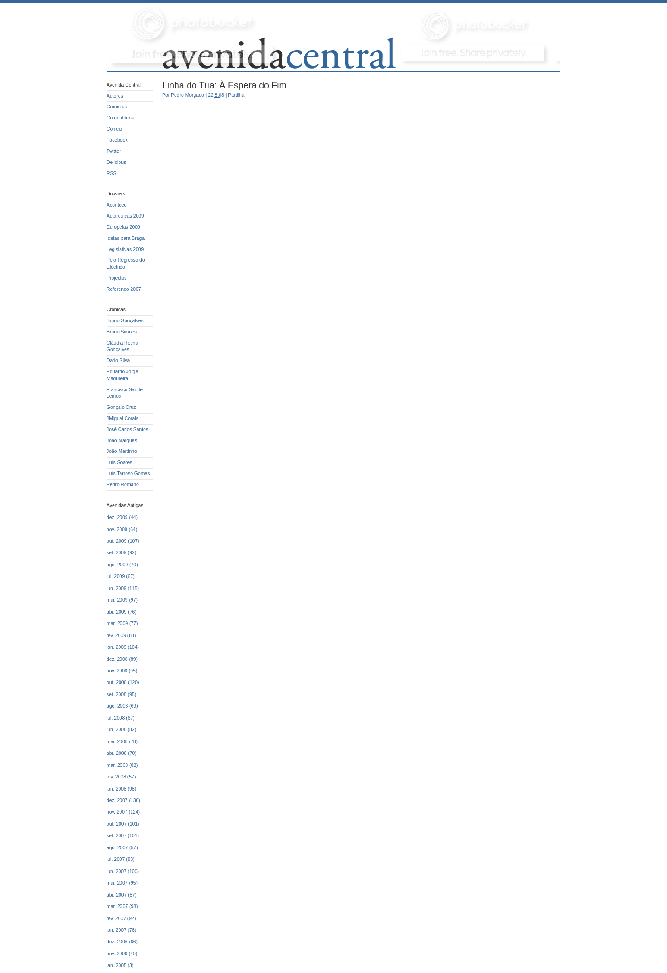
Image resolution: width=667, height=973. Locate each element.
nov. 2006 (117, 953)
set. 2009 (116, 552)
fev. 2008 (116, 776)
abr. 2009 (116, 612)
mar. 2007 (117, 906)
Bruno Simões (122, 331)
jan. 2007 (116, 930)
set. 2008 (116, 694)
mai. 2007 (117, 882)
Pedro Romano (123, 484)
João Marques (122, 440)
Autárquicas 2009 (125, 216)
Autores (115, 96)
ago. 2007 (117, 847)
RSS (111, 173)
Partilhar (237, 95)
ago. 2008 (117, 706)
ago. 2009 (117, 564)
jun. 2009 (116, 588)
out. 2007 (116, 824)
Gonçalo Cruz (121, 407)
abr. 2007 (116, 895)
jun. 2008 (116, 729)
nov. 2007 (117, 812)
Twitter (114, 151)
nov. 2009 (117, 529)
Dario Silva (118, 360)
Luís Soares (119, 462)
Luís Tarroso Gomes (128, 473)
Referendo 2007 (124, 289)
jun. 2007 (116, 871)
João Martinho (122, 451)
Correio (114, 129)
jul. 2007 (116, 859)
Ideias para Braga (126, 238)
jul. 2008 (116, 718)
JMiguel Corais (122, 418)
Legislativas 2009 (125, 249)
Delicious (116, 162)
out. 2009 (116, 541)
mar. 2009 (117, 623)
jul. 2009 (116, 576)
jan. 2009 (116, 647)
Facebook (117, 140)
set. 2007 (116, 835)
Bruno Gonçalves (125, 320)
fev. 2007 (116, 918)
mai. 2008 (117, 741)
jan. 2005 (116, 965)
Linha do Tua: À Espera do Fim (224, 85)
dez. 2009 (117, 517)
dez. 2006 (117, 941)
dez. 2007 (117, 800)
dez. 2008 (117, 659)
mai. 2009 (117, 600)
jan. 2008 (116, 788)
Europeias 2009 (123, 227)
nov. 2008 (117, 670)
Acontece (116, 204)
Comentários (120, 117)
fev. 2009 (116, 635)
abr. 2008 (116, 753)
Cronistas (117, 106)
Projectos (116, 278)
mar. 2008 (117, 765)
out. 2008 (116, 682)
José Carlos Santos (127, 429)
